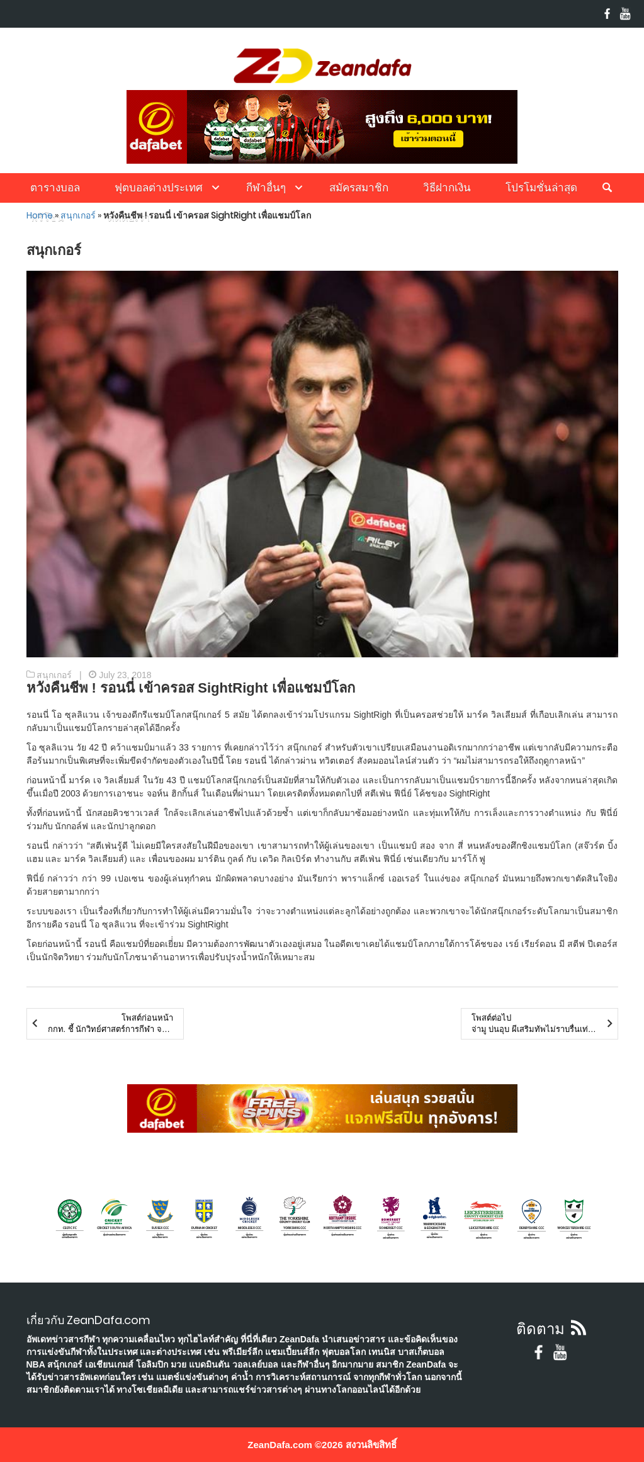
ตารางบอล (55, 187)
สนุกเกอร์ (78, 215)
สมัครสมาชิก (358, 187)
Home (39, 215)
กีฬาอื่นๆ (266, 187)
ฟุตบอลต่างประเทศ (159, 187)
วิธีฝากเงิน (447, 187)
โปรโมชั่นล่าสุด (541, 187)
